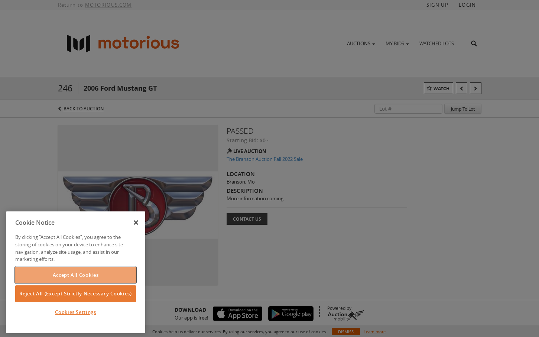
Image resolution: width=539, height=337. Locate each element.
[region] (75, 272)
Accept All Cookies (76, 275)
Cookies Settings (75, 312)
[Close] (136, 222)
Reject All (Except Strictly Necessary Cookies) (75, 293)
